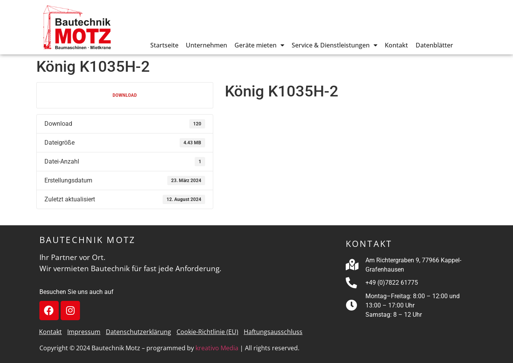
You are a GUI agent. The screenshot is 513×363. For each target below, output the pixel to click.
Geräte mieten (259, 45)
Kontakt (396, 45)
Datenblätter (434, 45)
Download (124, 95)
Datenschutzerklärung (138, 332)
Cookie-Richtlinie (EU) (207, 332)
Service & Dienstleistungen (334, 45)
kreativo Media (216, 348)
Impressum (83, 332)
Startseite (164, 45)
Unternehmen (206, 45)
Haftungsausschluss (273, 332)
